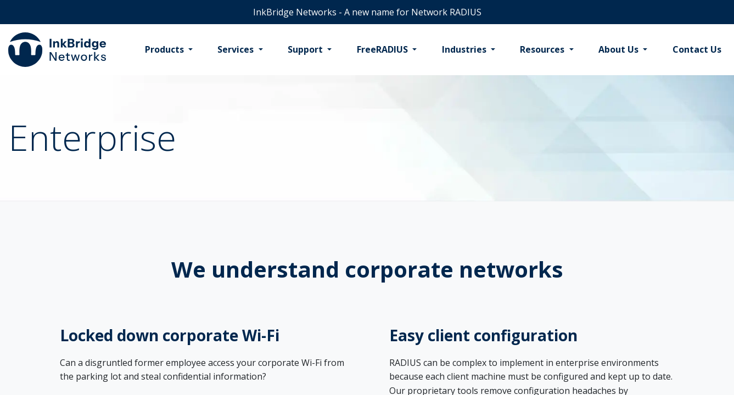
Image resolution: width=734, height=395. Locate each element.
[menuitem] (169, 49)
